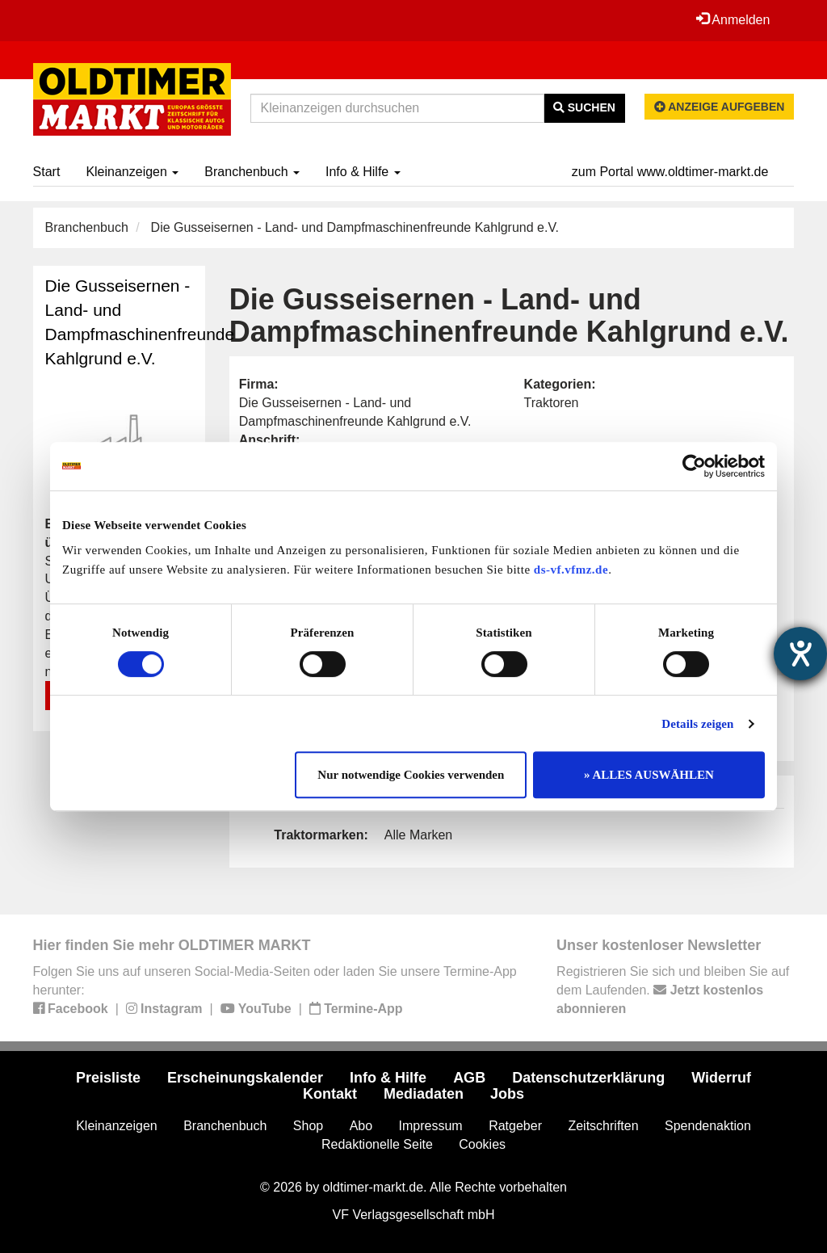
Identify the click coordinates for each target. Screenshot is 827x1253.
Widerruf (721, 1078)
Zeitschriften (603, 1126)
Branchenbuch (252, 172)
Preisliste (108, 1078)
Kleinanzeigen (132, 172)
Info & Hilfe (363, 172)
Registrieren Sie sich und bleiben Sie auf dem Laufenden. (672, 990)
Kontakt (330, 1094)
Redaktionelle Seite (377, 1144)
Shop (308, 1126)
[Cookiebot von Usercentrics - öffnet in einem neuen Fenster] (694, 466)
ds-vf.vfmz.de (571, 569)
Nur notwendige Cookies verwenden (410, 774)
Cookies (482, 1144)
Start (47, 172)
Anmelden (733, 19)
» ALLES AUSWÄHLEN (649, 774)
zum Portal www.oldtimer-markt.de (670, 172)
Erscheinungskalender (245, 1078)
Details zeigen (697, 723)
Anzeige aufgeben (719, 106)
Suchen (584, 107)
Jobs (507, 1094)
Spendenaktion (708, 1126)
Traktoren (551, 403)
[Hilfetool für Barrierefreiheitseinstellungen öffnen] (800, 653)
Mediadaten (424, 1094)
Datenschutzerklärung (588, 1078)
